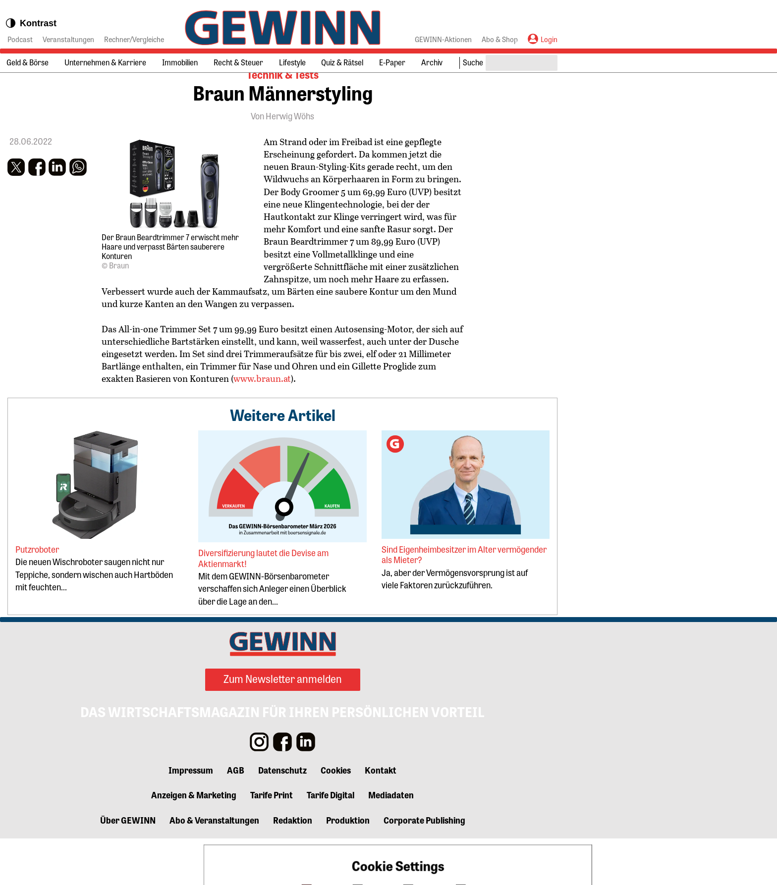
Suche (473, 62)
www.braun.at (262, 417)
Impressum (190, 815)
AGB (235, 815)
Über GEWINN (128, 865)
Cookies (336, 815)
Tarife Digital (330, 840)
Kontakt (380, 815)
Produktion (348, 865)
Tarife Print (271, 840)
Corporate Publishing (424, 865)
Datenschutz (282, 815)
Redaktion (292, 865)
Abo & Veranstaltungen (214, 865)
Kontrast (30, 23)
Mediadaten (391, 840)
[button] (16, 204)
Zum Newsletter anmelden (282, 725)
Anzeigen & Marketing (193, 840)
